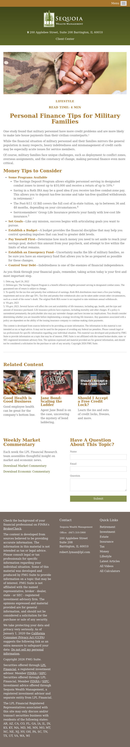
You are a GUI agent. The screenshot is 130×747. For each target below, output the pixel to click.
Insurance (106, 541)
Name (73, 451)
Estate (104, 536)
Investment (107, 531)
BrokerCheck (12, 528)
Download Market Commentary (25, 465)
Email (73, 464)
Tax (102, 546)
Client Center (65, 39)
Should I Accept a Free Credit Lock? (93, 401)
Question (75, 476)
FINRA (32, 673)
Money (104, 551)
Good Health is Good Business (17, 399)
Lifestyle (105, 556)
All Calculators (110, 571)
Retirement (107, 527)
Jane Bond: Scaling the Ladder (51, 401)
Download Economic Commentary (26, 471)
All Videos (106, 566)
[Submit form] (98, 499)
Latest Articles (110, 561)
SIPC (42, 673)
